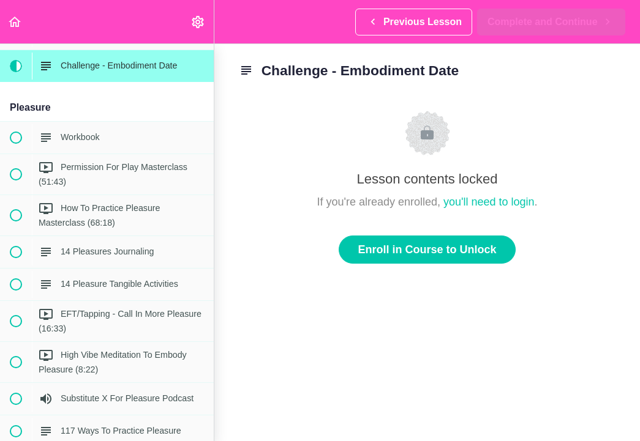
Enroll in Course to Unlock (427, 249)
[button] (15, 21)
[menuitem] (198, 21)
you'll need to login (489, 202)
